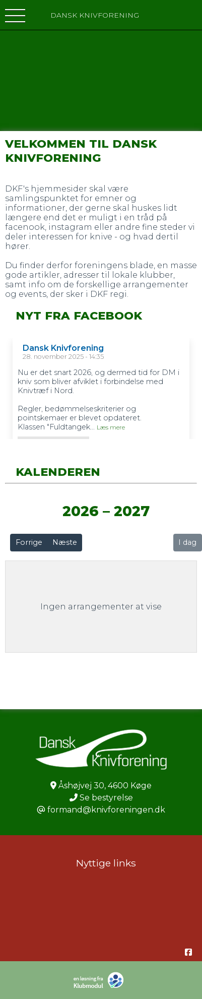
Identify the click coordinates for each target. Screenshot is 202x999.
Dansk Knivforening (63, 348)
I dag (187, 542)
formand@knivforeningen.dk (106, 810)
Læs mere (111, 427)
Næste (64, 542)
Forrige (29, 542)
